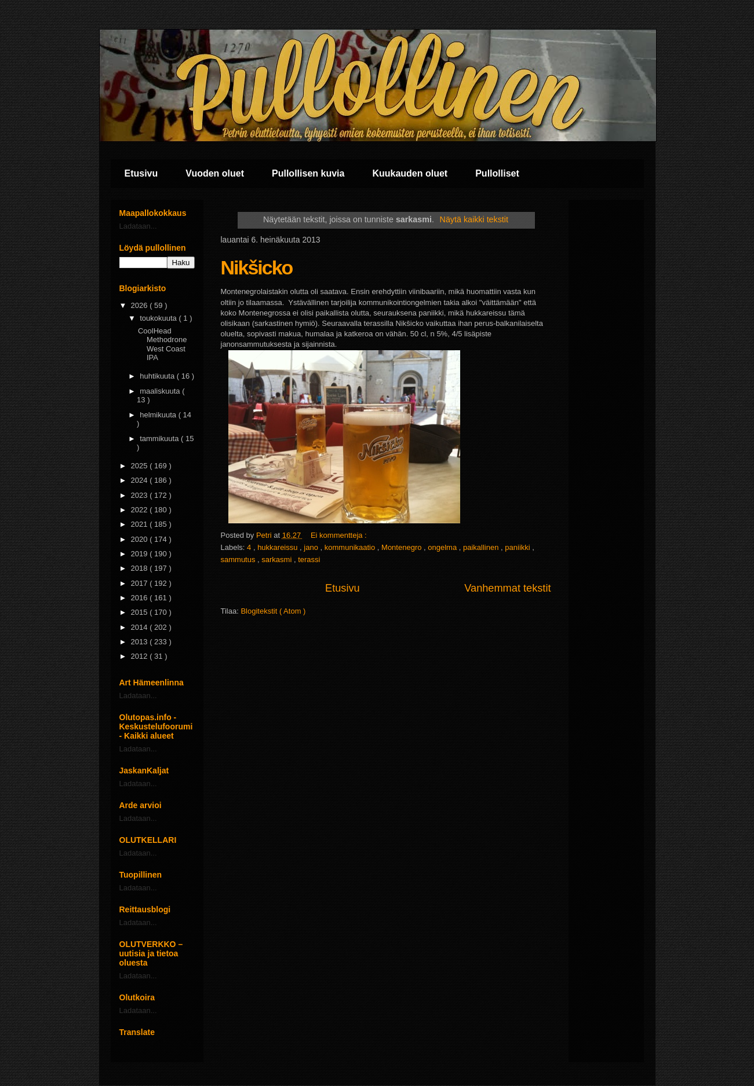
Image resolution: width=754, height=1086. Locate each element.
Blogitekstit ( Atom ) (273, 611)
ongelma (443, 547)
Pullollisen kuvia (308, 173)
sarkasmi (277, 559)
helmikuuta (159, 414)
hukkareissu (278, 547)
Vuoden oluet (214, 173)
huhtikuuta (158, 376)
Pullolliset (497, 173)
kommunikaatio (351, 547)
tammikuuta (160, 438)
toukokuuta (159, 318)
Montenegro (402, 547)
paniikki (518, 547)
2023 (140, 495)
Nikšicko (257, 267)
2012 (140, 656)
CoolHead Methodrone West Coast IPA (162, 344)
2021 (140, 524)
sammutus (239, 559)
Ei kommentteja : (340, 535)
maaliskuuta (161, 391)
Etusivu (141, 173)
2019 (140, 553)
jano (312, 547)
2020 (140, 539)
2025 (140, 465)
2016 (140, 597)
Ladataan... (138, 226)
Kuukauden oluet (409, 173)
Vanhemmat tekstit (507, 588)
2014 (140, 627)
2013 (140, 641)
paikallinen (482, 547)
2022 (140, 509)
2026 (140, 305)
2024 (140, 480)
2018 (140, 568)
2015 (140, 612)
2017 (140, 583)
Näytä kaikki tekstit (474, 219)
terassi (309, 559)
